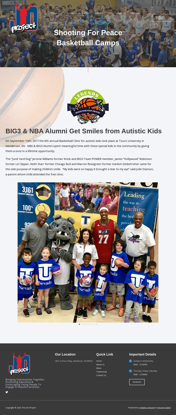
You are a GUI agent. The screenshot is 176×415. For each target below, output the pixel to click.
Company (53, 13)
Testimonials (55, 22)
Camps (83, 13)
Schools (95, 13)
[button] (161, 18)
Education (129, 13)
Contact (70, 22)
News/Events (110, 13)
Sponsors (70, 13)
